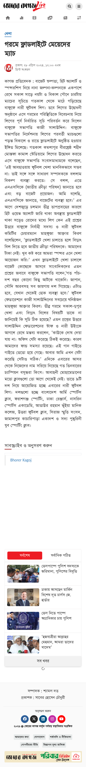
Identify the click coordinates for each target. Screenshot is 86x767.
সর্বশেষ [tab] (25, 555)
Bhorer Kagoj (20, 460)
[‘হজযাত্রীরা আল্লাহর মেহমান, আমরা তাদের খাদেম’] (43, 644)
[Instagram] (52, 719)
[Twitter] (34, 719)
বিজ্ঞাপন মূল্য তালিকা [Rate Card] (54, 745)
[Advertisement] (43, 507)
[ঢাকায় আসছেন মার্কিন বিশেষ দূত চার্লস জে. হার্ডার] (43, 597)
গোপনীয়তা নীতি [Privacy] (29, 745)
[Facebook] (25, 719)
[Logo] (24, 6)
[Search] (69, 6)
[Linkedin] (43, 719)
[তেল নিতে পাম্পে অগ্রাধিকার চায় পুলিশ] (43, 620)
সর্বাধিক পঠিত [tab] (61, 555)
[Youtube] (61, 719)
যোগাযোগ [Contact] (39, 737)
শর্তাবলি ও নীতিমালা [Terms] (60, 737)
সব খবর (43, 661)
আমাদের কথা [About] (22, 737)
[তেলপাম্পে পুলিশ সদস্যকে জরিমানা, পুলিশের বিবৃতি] (43, 573)
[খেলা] (8, 34)
